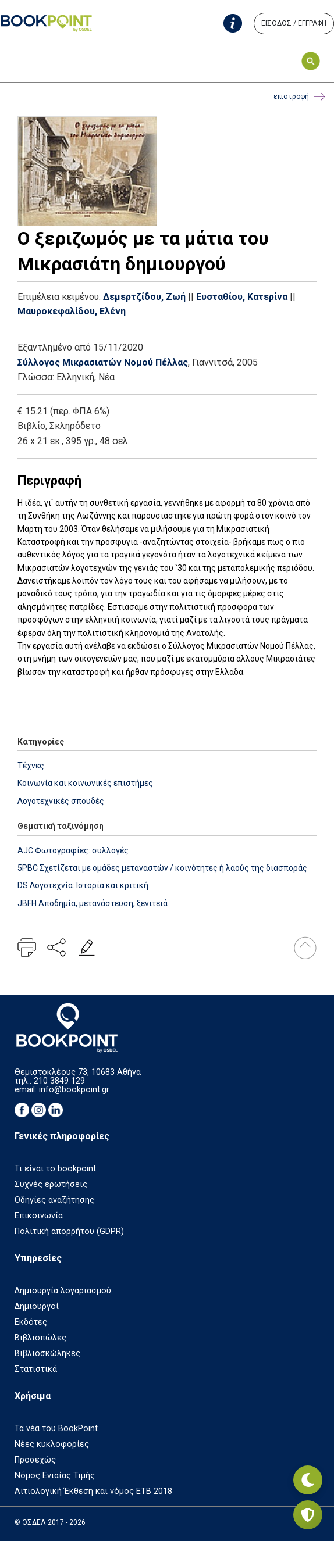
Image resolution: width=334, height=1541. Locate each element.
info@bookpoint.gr (74, 1090)
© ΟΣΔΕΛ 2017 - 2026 (50, 1522)
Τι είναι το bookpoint (55, 1169)
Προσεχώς (35, 1460)
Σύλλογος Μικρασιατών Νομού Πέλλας (102, 362)
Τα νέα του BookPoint (56, 1428)
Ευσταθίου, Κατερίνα (241, 296)
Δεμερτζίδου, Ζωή (144, 296)
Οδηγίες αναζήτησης (54, 1200)
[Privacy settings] (307, 1514)
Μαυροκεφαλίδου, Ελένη (71, 311)
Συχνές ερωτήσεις (51, 1184)
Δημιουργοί (37, 1306)
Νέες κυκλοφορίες (52, 1444)
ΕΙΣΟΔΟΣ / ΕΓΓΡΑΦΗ (293, 23)
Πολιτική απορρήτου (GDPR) (69, 1231)
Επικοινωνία (39, 1216)
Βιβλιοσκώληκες (47, 1353)
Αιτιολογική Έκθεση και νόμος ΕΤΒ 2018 (93, 1491)
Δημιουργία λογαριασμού (63, 1291)
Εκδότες (31, 1322)
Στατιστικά (36, 1369)
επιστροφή (299, 96)
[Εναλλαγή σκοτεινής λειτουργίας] (307, 1479)
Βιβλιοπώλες (40, 1338)
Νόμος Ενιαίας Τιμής (55, 1476)
